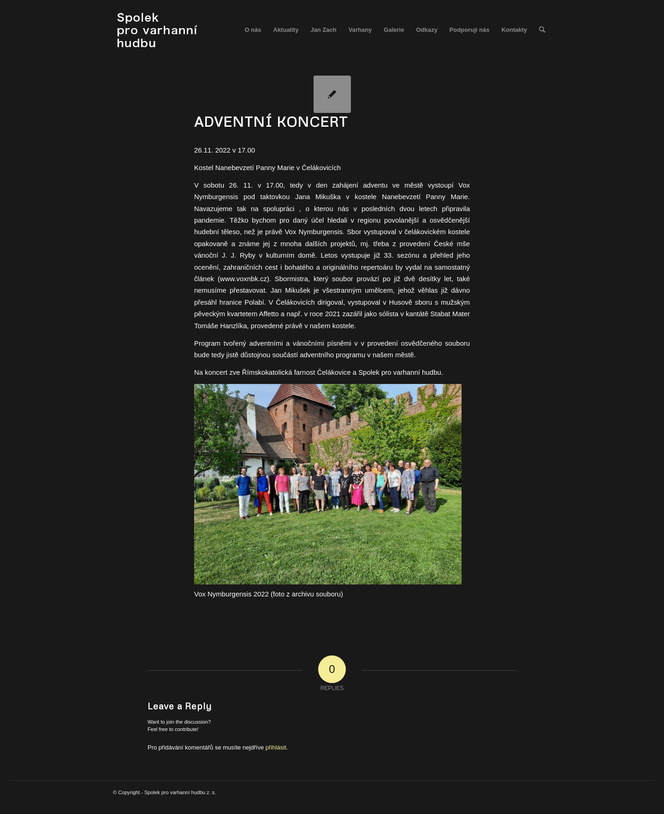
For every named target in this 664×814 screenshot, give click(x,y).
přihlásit (276, 747)
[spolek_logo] (158, 30)
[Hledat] (542, 30)
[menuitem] (252, 30)
